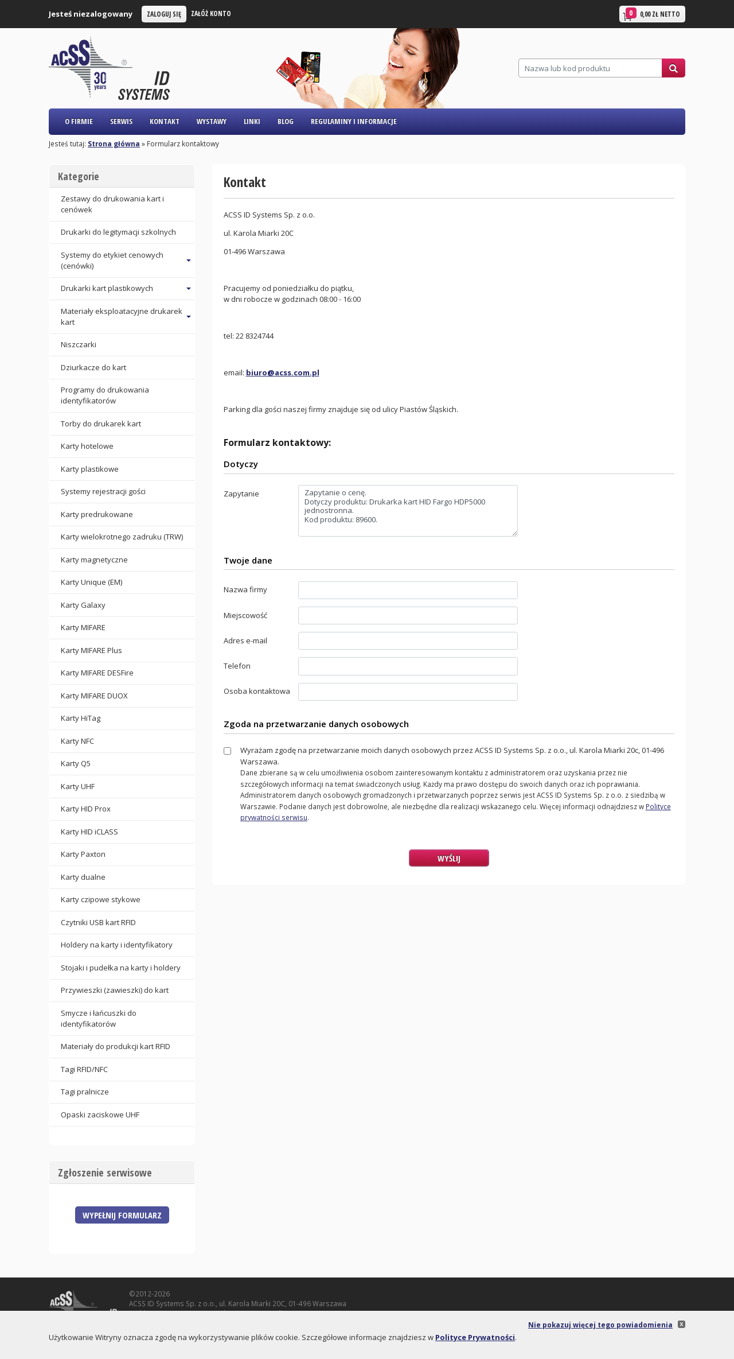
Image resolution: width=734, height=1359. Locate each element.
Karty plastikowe (90, 469)
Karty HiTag (80, 718)
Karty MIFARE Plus (91, 650)
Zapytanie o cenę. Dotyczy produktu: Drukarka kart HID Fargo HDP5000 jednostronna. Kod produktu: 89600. (408, 511)
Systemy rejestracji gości (103, 491)
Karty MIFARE (83, 627)
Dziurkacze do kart (93, 367)
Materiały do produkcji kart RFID (115, 1046)
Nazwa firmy (245, 589)
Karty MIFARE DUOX (94, 695)
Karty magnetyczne (94, 559)
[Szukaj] (590, 68)
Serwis (121, 121)
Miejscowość (245, 615)
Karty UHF (78, 786)
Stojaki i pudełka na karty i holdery (121, 967)
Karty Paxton (83, 854)
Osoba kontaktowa (257, 691)
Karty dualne (83, 877)
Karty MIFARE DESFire (97, 672)
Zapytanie (241, 493)
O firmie (79, 121)
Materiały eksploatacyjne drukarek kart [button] (121, 316)
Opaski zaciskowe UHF (100, 1114)
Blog (286, 121)
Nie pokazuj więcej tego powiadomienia (600, 1324)
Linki (252, 121)
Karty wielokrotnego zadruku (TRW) (122, 536)
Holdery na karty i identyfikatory (117, 944)
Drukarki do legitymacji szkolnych (118, 232)
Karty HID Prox (86, 808)
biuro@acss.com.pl (282, 372)
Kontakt (164, 121)
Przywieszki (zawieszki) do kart (115, 990)
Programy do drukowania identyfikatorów (105, 395)
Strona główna (114, 143)
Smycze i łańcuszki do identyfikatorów (98, 1018)
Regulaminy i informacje (354, 121)
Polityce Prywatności (475, 1337)
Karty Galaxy (83, 605)
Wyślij (449, 858)
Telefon (237, 666)
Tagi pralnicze (85, 1091)
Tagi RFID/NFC (84, 1069)
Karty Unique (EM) (91, 582)
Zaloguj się (164, 13)
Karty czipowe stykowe (100, 899)
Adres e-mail (245, 640)
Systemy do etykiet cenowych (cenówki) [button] (112, 260)
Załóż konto (211, 13)
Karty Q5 (76, 763)
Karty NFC (77, 741)
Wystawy (212, 121)
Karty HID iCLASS (89, 831)
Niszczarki (78, 344)
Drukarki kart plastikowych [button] (107, 288)
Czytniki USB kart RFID (98, 922)
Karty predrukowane (97, 514)
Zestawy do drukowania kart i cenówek (112, 204)
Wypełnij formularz (122, 1215)
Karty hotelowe (87, 446)
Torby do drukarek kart (101, 423)
